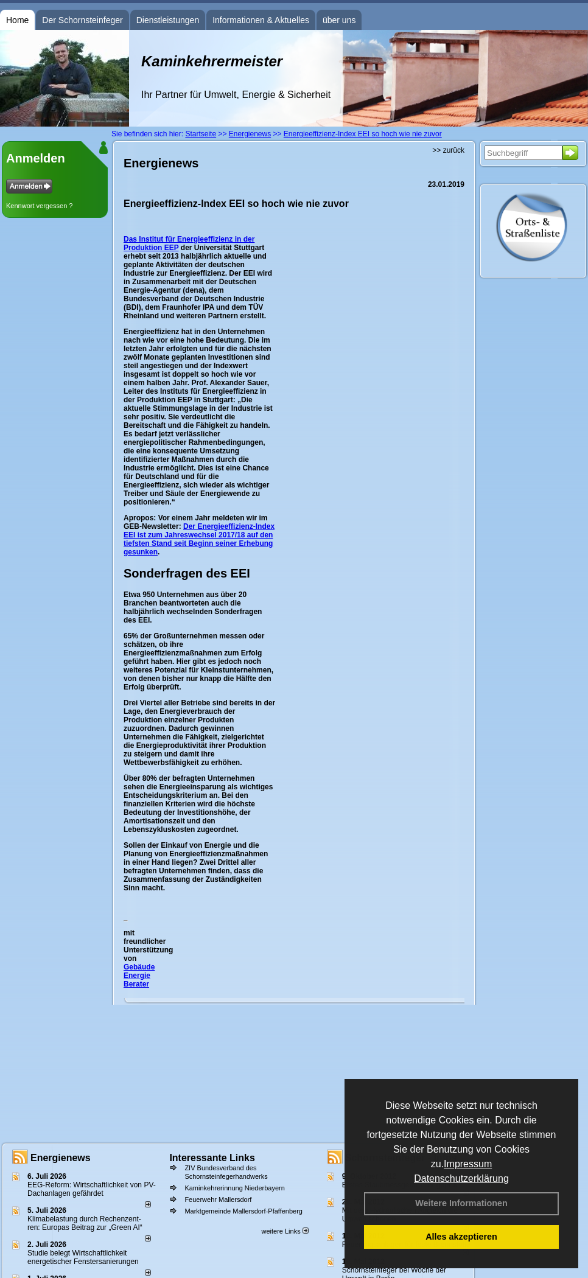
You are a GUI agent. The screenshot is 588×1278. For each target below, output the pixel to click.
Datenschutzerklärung (461, 1178)
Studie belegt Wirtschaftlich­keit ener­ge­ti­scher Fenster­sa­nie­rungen (83, 1257)
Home (17, 20)
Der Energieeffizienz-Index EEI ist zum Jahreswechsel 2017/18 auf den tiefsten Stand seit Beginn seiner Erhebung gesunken (199, 539)
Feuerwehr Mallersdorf (217, 1199)
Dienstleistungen (168, 20)
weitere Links (284, 1231)
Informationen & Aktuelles (260, 20)
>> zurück (448, 150)
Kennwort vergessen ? (39, 205)
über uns (339, 20)
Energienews (60, 1158)
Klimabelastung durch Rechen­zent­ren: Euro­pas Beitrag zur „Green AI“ (84, 1223)
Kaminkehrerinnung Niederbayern (234, 1188)
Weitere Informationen (461, 1203)
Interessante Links (212, 1158)
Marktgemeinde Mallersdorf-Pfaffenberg (243, 1211)
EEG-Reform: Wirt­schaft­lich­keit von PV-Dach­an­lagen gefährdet (91, 1189)
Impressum (468, 1164)
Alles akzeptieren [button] (461, 1236)
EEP (171, 247)
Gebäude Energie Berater (139, 975)
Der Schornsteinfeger (82, 20)
